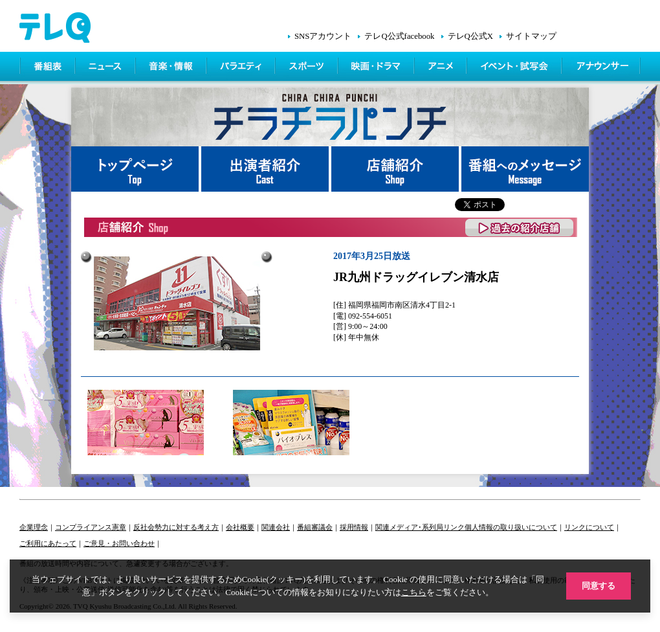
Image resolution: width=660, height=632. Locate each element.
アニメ (441, 68)
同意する (598, 586)
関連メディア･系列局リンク (420, 527)
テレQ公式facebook (399, 36)
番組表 (47, 68)
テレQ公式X (470, 36)
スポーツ (307, 68)
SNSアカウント (322, 36)
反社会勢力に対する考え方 (176, 527)
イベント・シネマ (515, 68)
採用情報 (354, 527)
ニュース (106, 68)
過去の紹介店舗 (520, 228)
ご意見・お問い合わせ (119, 543)
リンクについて (589, 527)
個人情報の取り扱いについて (511, 527)
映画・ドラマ (377, 68)
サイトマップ (531, 36)
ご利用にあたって (47, 543)
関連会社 (275, 527)
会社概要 (240, 527)
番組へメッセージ (525, 169)
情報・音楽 (172, 68)
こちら (413, 592)
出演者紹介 (266, 169)
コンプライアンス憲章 (90, 527)
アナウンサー (602, 68)
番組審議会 (315, 527)
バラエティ (242, 68)
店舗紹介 (396, 169)
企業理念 (33, 527)
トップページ (136, 169)
